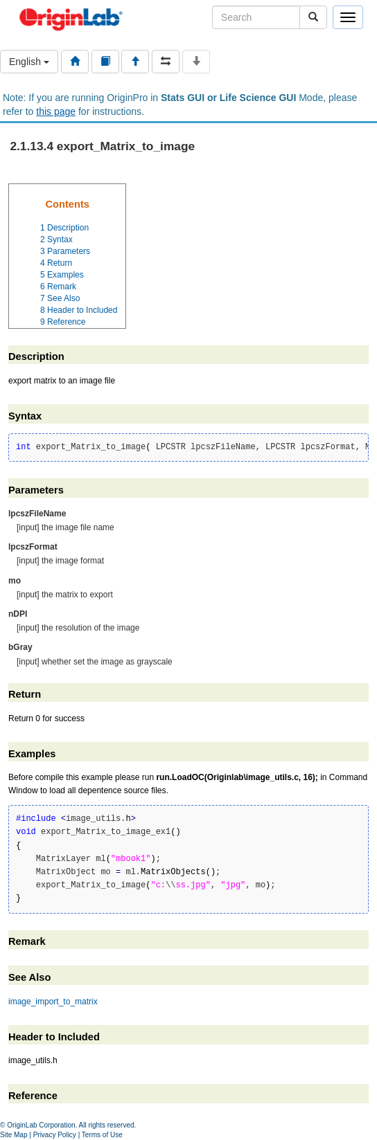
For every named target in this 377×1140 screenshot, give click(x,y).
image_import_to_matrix (53, 1001)
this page (56, 111)
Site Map (13, 1135)
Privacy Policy (54, 1135)
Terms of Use (102, 1135)
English (29, 61)
